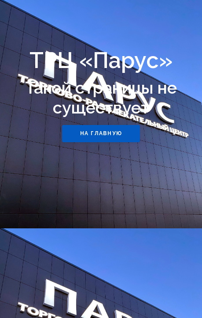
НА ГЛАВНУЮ (101, 133)
